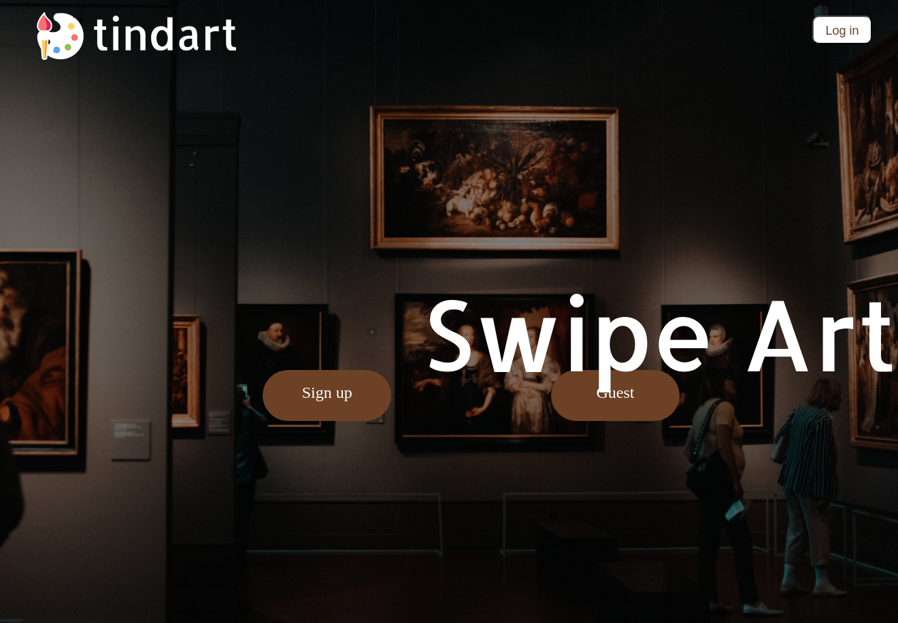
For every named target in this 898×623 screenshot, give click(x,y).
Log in (842, 30)
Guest (615, 392)
